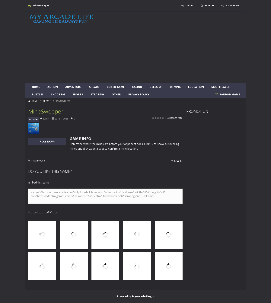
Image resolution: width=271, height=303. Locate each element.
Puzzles (37, 94)
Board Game (116, 87)
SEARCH (209, 5)
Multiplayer (220, 87)
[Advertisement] (135, 55)
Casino (137, 87)
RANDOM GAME (229, 94)
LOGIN (189, 5)
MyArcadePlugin (143, 296)
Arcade (94, 87)
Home (36, 87)
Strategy (97, 94)
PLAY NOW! (47, 141)
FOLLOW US (232, 5)
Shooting (58, 94)
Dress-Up (156, 87)
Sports (78, 94)
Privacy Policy (138, 94)
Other (116, 94)
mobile (41, 160)
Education (196, 87)
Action (52, 87)
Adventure (73, 87)
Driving (175, 87)
